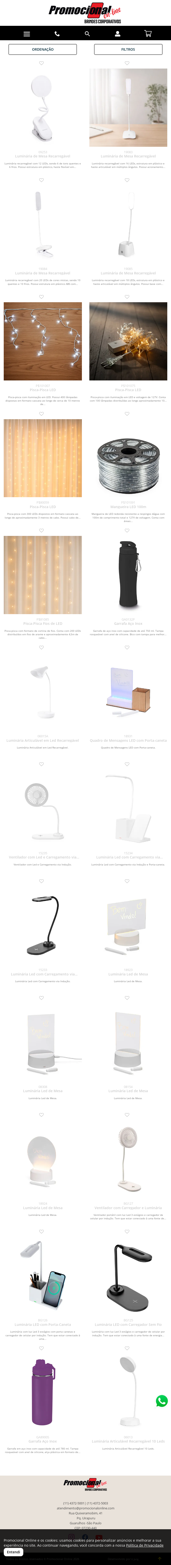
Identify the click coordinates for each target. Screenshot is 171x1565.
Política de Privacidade (145, 1545)
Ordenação (43, 49)
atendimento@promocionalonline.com (85, 1508)
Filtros (128, 49)
